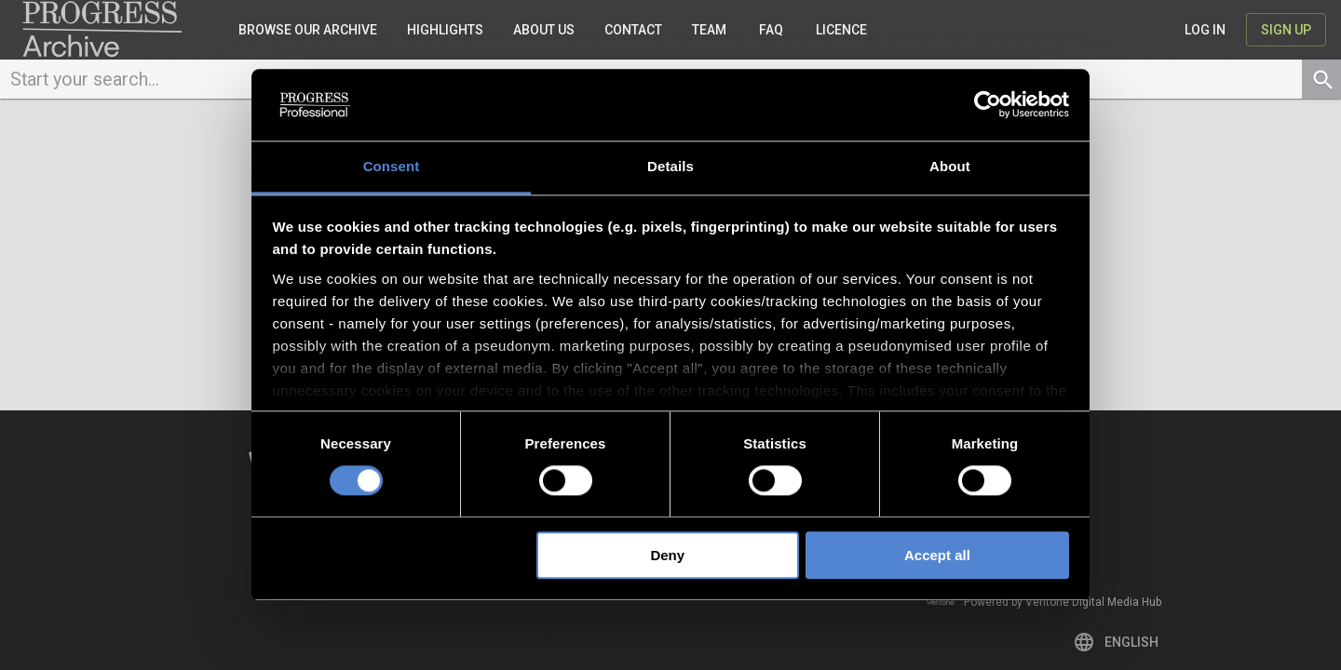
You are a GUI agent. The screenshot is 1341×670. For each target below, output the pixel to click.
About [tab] (949, 166)
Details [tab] (670, 166)
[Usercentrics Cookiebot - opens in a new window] (987, 105)
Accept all (937, 555)
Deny (667, 555)
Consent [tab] (391, 166)
